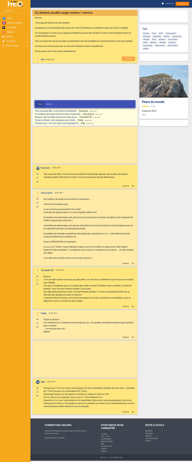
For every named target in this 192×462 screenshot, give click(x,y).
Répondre (128, 58)
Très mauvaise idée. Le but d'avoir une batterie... (56, 111)
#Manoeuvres (160, 45)
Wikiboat (148, 436)
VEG (43, 59)
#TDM (145, 42)
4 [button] (37, 178)
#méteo (145, 49)
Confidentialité (106, 439)
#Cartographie (171, 33)
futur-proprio (46, 193)
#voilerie (146, 33)
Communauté (15, 45)
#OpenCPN (157, 36)
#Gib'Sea (146, 39)
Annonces (15, 41)
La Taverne (10, 27)
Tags (144, 28)
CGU (102, 436)
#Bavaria (153, 42)
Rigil (43, 382)
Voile (7, 18)
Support (8, 32)
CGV (107, 436)
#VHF (161, 33)
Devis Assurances (151, 438)
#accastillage (147, 45)
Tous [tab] (40, 104)
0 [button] (37, 203)
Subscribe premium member (55, 438)
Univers (15, 36)
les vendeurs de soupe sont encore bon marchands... (58, 114)
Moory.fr (148, 441)
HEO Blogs (149, 433)
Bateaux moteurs (12, 23)
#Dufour (166, 36)
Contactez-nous (106, 446)
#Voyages (146, 36)
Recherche (148, 431)
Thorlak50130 (47, 270)
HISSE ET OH (117, 457)
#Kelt (154, 39)
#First (154, 33)
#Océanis (162, 39)
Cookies (103, 451)
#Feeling (162, 42)
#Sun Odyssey (172, 45)
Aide (102, 444)
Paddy (44, 313)
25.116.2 (103, 457)
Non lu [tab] (49, 104)
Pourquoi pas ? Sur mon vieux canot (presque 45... (57, 123)
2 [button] (37, 280)
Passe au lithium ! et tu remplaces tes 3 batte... (56, 120)
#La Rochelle (172, 39)
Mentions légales (107, 441)
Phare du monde (153, 102)
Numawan (45, 168)
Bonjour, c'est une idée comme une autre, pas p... (57, 117)
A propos (104, 434)
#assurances (176, 36)
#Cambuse (172, 42)
